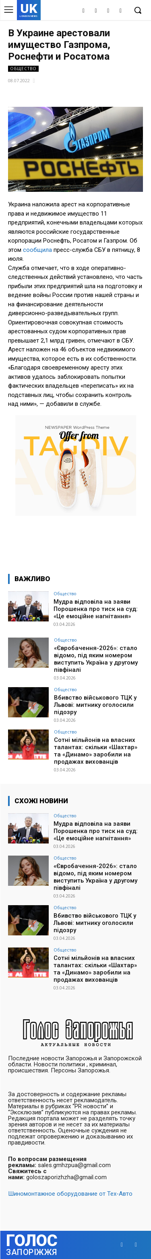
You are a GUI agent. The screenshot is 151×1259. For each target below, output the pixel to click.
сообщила (37, 249)
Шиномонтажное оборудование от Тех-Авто (70, 1193)
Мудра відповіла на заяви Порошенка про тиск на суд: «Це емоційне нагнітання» (96, 609)
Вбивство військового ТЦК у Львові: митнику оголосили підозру (95, 705)
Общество (23, 69)
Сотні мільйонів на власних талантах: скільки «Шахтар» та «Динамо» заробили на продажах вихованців (95, 750)
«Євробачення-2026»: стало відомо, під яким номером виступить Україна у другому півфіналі (96, 658)
